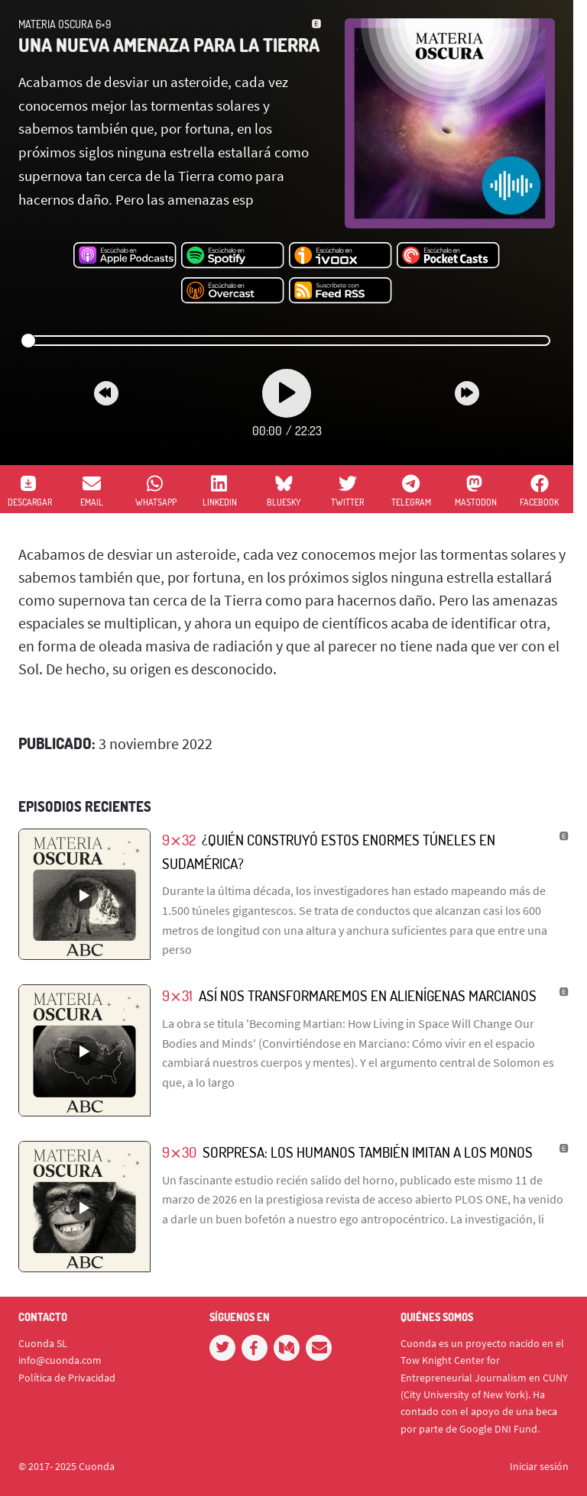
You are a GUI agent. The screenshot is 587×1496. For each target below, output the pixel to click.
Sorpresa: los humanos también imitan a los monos (368, 1152)
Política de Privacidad (66, 1378)
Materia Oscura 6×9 (64, 24)
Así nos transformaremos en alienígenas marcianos (368, 995)
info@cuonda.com (60, 1360)
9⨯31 (177, 995)
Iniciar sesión (539, 1466)
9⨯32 (179, 839)
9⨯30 (179, 1152)
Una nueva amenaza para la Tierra (168, 45)
